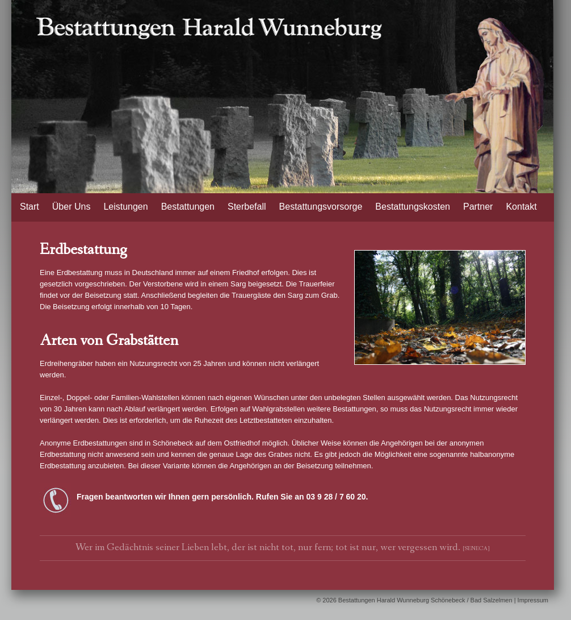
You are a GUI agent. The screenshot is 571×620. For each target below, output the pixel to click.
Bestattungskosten (412, 206)
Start (29, 206)
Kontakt (521, 206)
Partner (478, 206)
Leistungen (125, 206)
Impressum (533, 600)
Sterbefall (247, 206)
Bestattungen (188, 206)
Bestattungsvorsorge (321, 206)
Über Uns (71, 206)
